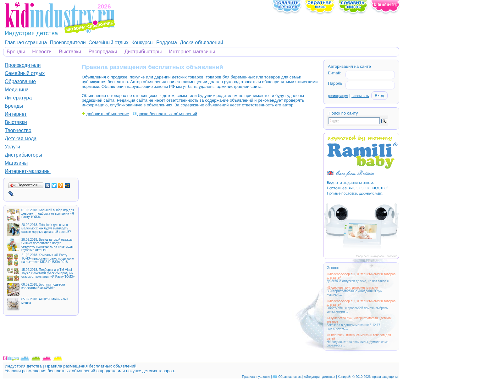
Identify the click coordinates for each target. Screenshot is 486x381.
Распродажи (103, 51)
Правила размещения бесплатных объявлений (90, 366)
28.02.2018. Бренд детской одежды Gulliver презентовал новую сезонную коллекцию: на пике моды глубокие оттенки (47, 245)
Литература (18, 97)
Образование (20, 81)
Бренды (16, 51)
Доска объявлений (201, 42)
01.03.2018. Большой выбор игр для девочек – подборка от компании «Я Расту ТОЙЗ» (47, 213)
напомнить (360, 96)
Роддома (166, 42)
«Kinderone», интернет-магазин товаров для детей (359, 336)
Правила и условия (256, 376)
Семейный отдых (109, 42)
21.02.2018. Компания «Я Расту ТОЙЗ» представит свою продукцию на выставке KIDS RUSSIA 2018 (47, 258)
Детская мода (21, 138)
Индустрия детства (23, 366)
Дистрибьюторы (143, 51)
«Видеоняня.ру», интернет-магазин (352, 287)
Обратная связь (289, 376)
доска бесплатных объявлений (167, 113)
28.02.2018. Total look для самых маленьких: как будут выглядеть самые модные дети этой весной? (46, 228)
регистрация (338, 96)
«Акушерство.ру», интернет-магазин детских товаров (359, 319)
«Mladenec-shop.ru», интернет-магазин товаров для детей (361, 275)
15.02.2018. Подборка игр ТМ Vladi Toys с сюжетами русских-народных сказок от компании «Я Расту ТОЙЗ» (48, 273)
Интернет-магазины (192, 51)
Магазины (16, 163)
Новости (42, 51)
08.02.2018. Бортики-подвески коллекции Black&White (43, 286)
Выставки (70, 51)
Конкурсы (142, 42)
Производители (68, 42)
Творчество (18, 130)
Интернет (16, 114)
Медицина (17, 89)
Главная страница (26, 42)
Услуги (12, 146)
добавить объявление (107, 113)
